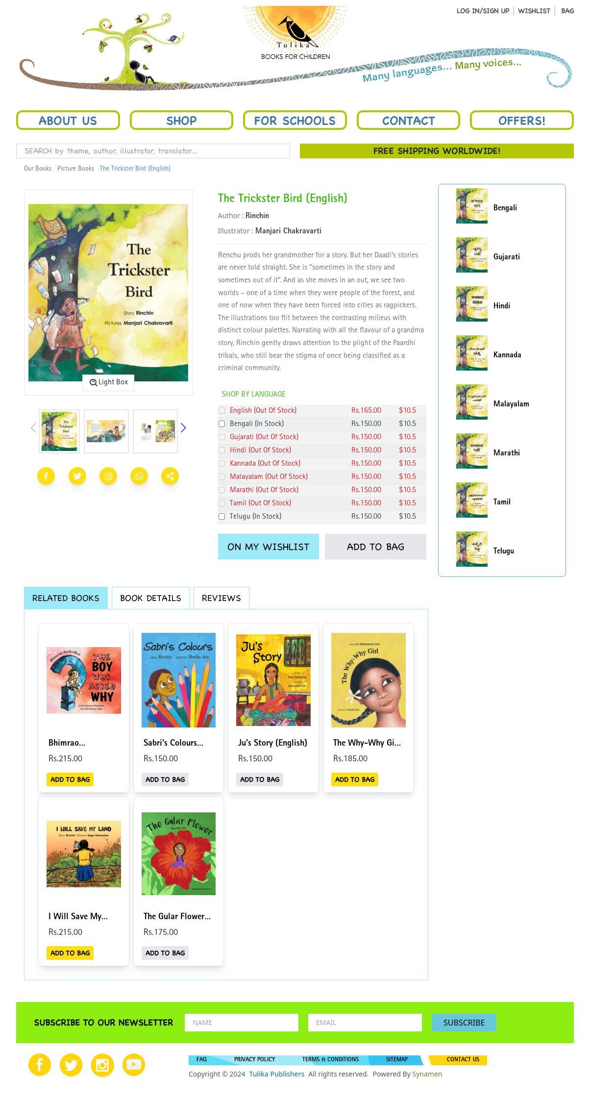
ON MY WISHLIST (268, 546)
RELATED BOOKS (65, 597)
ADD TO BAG (375, 546)
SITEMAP (397, 1060)
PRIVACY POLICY (254, 1060)
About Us (68, 120)
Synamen (427, 1073)
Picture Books (75, 169)
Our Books (37, 169)
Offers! (521, 120)
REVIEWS (221, 597)
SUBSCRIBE (464, 1022)
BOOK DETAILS (150, 597)
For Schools (295, 120)
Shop (181, 120)
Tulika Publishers (276, 1073)
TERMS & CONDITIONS (330, 1060)
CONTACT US (463, 1060)
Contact (408, 120)
